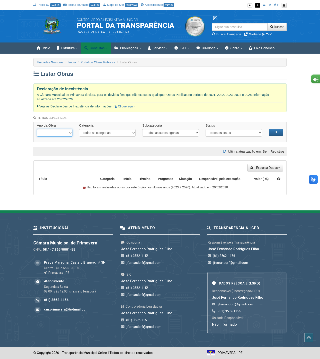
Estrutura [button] (67, 48)
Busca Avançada (226, 34)
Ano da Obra (46, 125)
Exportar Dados (265, 167)
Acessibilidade (157, 4)
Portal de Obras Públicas (98, 62)
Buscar (277, 27)
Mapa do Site (120, 4)
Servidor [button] (158, 48)
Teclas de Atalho (81, 4)
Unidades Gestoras (50, 62)
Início (43, 48)
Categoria (86, 125)
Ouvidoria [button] (207, 48)
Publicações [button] (127, 48)
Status (210, 125)
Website (258, 34)
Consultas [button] (96, 48)
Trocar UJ (47, 4)
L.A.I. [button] (182, 48)
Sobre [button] (233, 48)
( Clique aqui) (124, 106)
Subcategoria (152, 125)
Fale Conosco (262, 48)
